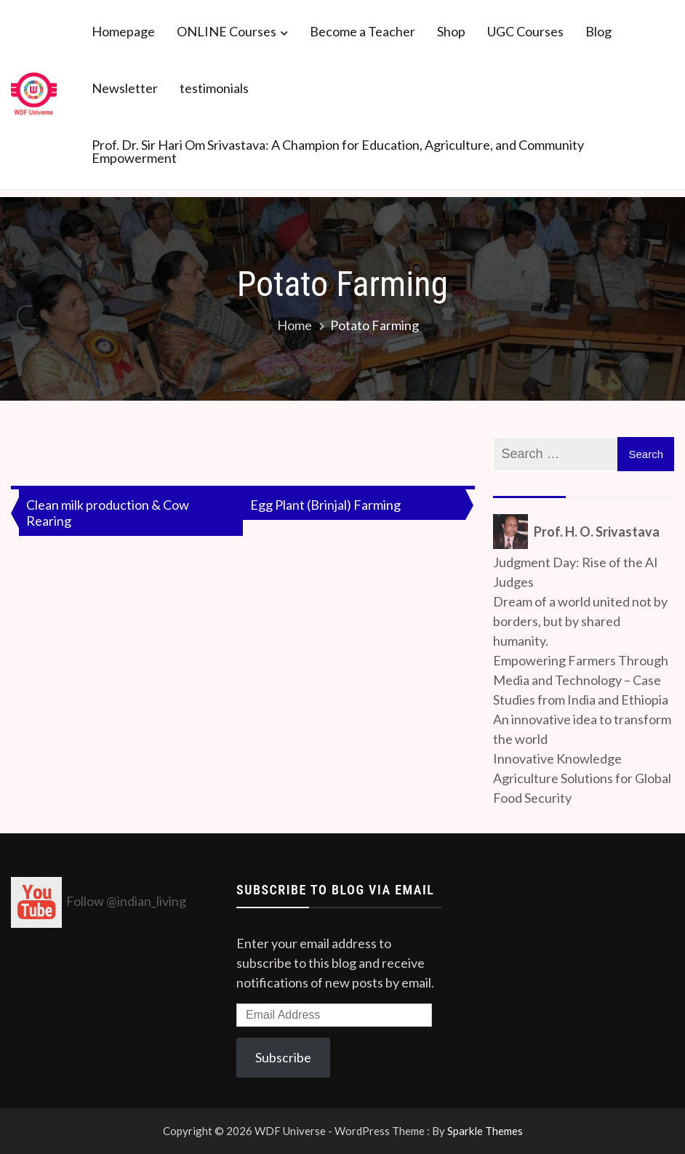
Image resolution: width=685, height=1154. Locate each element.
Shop (451, 31)
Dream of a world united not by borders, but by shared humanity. (580, 621)
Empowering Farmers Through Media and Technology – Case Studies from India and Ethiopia (580, 680)
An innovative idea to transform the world (582, 729)
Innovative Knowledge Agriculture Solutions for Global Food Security (582, 778)
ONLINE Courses (226, 31)
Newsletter (125, 88)
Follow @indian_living (126, 901)
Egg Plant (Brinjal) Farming (325, 505)
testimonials (214, 88)
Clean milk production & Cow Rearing (107, 513)
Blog (598, 31)
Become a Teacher (362, 31)
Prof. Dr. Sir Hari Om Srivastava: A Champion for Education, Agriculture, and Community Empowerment (338, 151)
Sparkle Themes (485, 1130)
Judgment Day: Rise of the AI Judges (575, 572)
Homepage (123, 31)
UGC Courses (525, 31)
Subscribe (283, 1057)
